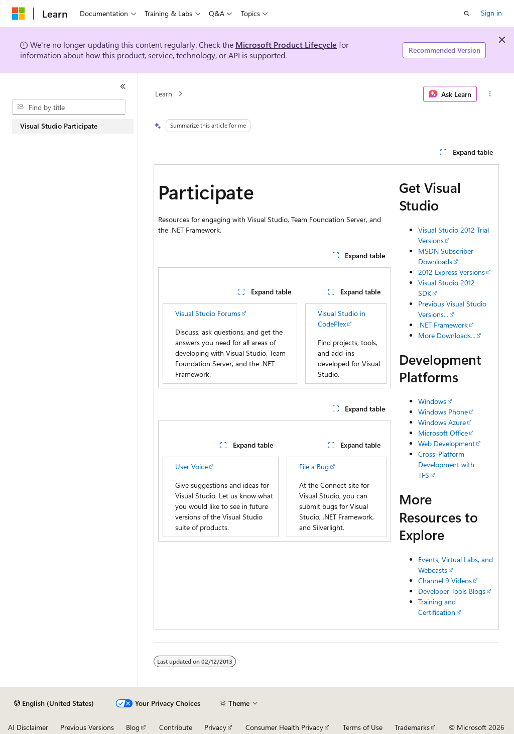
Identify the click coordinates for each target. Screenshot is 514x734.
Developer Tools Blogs (451, 591)
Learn (163, 93)
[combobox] (68, 107)
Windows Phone (443, 411)
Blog (133, 727)
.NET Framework (443, 325)
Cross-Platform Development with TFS (446, 464)
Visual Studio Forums (207, 313)
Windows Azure (442, 422)
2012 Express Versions (451, 272)
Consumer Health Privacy (284, 727)
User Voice (191, 466)
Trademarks (412, 727)
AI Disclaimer (28, 727)
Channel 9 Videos (445, 580)
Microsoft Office (443, 433)
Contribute (175, 727)
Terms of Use (362, 727)
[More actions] (489, 94)
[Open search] (467, 14)
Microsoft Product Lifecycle (286, 44)
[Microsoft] (18, 13)
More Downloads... (446, 335)
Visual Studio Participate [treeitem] (58, 126)
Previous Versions (87, 727)
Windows (432, 401)
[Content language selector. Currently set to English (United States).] (54, 703)
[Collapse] (123, 86)
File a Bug (314, 466)
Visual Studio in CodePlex (341, 318)
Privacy (215, 727)
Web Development (446, 443)
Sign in (491, 13)
